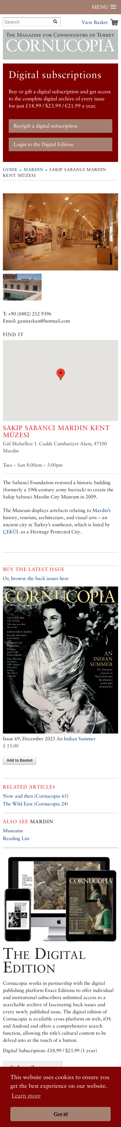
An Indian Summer (76, 738)
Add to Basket (19, 760)
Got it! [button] (61, 1114)
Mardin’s (101, 510)
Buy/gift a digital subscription (45, 126)
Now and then (18, 796)
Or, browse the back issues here (36, 578)
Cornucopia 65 (51, 796)
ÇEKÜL (11, 531)
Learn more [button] (26, 1095)
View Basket (95, 22)
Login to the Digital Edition (44, 144)
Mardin (34, 169)
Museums (13, 830)
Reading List (16, 838)
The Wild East (18, 803)
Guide (10, 169)
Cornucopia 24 (50, 803)
